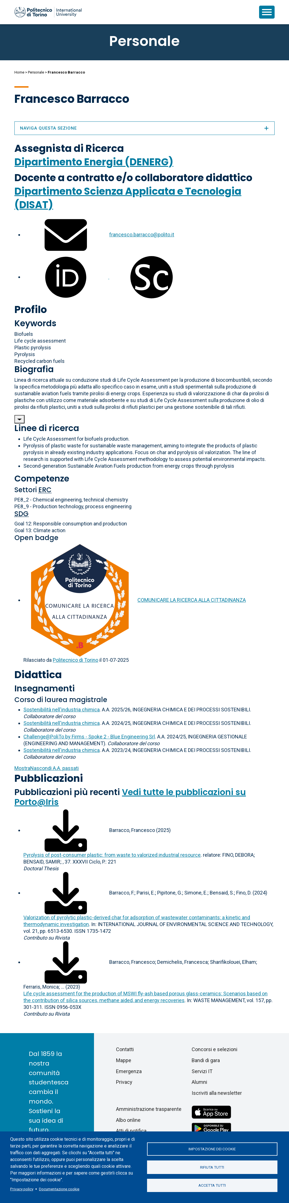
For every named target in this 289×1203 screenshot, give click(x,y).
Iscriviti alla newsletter (217, 1093)
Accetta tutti (212, 1185)
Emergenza (129, 1071)
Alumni (199, 1082)
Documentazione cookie (59, 1189)
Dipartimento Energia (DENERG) (93, 162)
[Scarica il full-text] (65, 830)
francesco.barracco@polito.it (141, 235)
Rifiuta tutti (212, 1167)
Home (19, 72)
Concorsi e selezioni (214, 1049)
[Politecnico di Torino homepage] (48, 12)
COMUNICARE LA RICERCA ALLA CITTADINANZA (191, 600)
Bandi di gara (206, 1060)
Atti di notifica (131, 1131)
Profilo (30, 309)
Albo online (128, 1120)
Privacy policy (21, 1189)
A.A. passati (46, 768)
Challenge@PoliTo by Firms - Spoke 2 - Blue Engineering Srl (89, 737)
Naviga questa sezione (144, 128)
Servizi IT (202, 1071)
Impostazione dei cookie (212, 1149)
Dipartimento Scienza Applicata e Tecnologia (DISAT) (127, 198)
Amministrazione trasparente (148, 1109)
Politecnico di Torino (75, 660)
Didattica (38, 675)
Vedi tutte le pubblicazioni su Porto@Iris (130, 797)
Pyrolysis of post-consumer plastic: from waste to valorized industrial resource (112, 855)
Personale (36, 72)
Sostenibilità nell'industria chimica (61, 710)
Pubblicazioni (48, 778)
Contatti (125, 1049)
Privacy (124, 1082)
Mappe (123, 1060)
